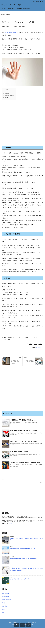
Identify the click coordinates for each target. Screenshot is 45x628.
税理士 (9, 14)
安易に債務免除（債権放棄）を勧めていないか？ (23, 430)
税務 (3, 609)
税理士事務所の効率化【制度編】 (19, 451)
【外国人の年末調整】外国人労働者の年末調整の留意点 (25, 462)
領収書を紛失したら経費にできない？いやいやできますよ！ (23, 558)
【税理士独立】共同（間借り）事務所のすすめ (23, 420)
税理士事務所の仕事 (10, 32)
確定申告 (5, 606)
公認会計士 (5, 596)
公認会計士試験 (6, 599)
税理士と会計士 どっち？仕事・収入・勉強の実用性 (24, 441)
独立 (3, 602)
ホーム (3, 14)
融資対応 (6, 97)
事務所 (35, 344)
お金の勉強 (5, 593)
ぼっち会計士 (39, 347)
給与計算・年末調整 (8, 95)
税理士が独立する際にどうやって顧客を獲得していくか (22, 548)
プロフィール (12, 523)
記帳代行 (6, 93)
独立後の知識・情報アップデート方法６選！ (20, 579)
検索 (3, 480)
